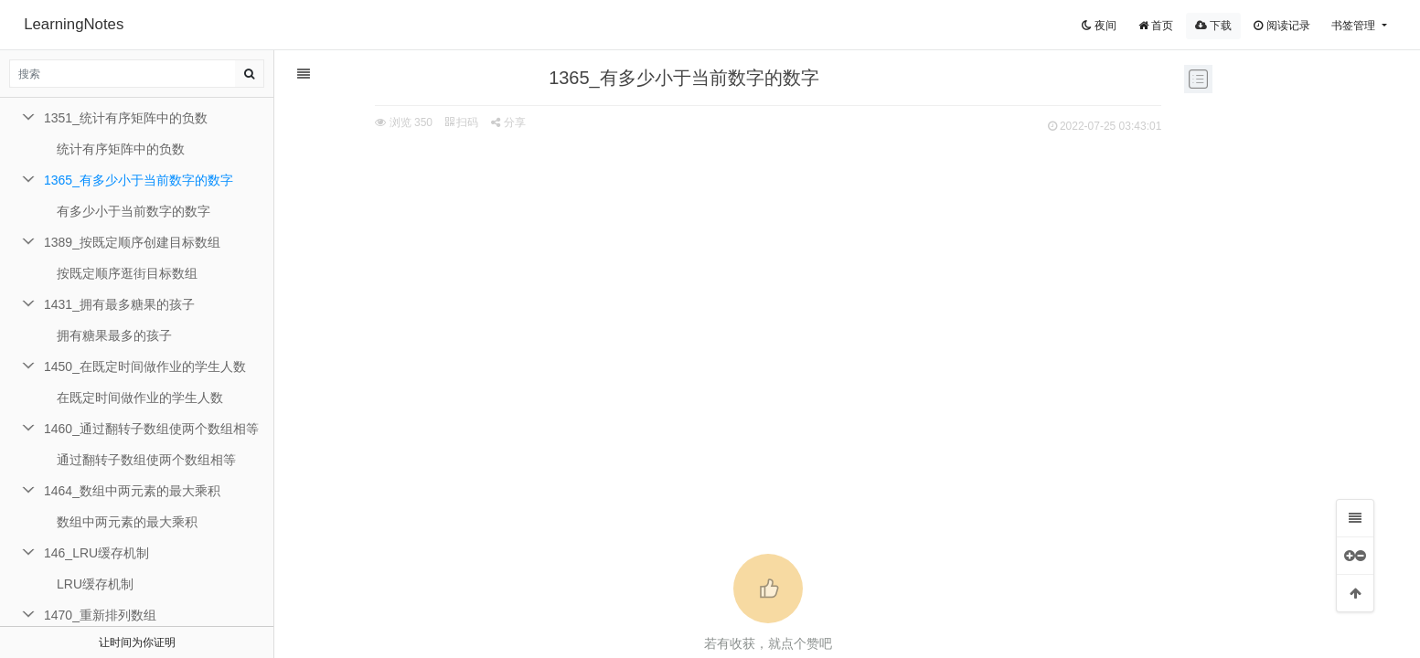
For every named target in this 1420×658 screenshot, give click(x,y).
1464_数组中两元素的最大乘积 (132, 490)
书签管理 (1354, 25)
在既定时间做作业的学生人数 (140, 397)
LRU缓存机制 (95, 584)
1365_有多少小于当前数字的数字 (138, 180)
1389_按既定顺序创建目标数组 (132, 242)
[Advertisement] (729, 275)
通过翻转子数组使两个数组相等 (146, 459)
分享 (468, 122)
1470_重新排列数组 (100, 615)
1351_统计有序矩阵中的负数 (126, 118)
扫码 (421, 122)
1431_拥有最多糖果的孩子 (119, 304)
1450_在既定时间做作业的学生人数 (145, 366)
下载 (1213, 25)
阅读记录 (1281, 25)
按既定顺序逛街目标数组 (127, 273)
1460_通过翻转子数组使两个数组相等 (151, 428)
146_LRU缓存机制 (96, 553)
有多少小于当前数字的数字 (133, 211)
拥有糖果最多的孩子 (114, 335)
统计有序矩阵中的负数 (121, 149)
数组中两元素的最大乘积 (127, 522)
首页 (1155, 25)
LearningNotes (73, 24)
